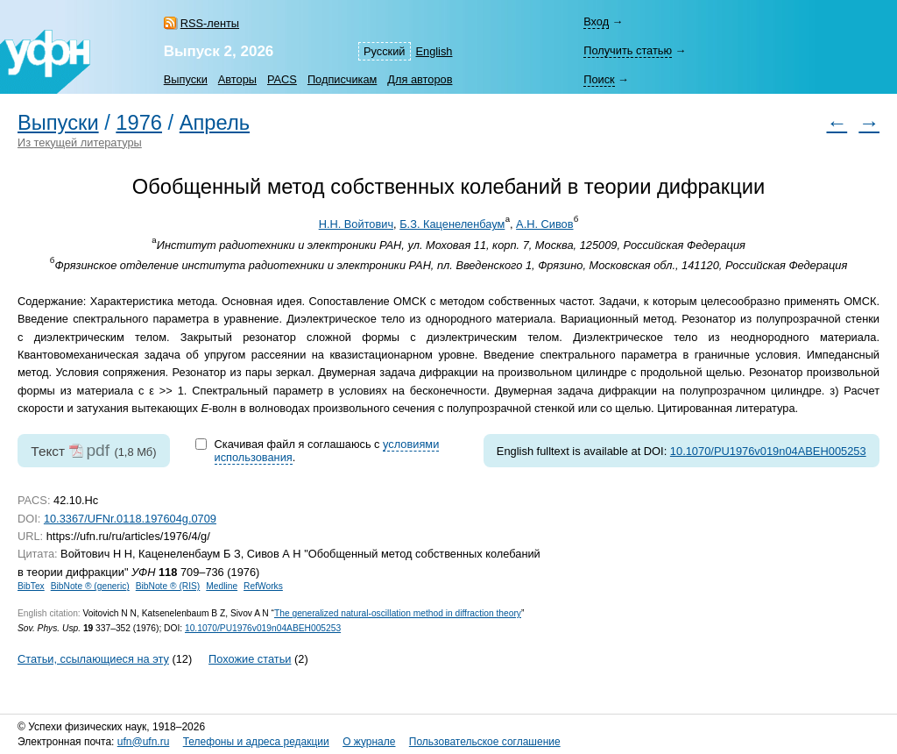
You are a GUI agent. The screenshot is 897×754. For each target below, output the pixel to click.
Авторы (237, 79)
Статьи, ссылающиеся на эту (93, 658)
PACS (282, 79)
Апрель (215, 122)
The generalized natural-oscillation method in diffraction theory (397, 613)
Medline (221, 586)
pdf (97, 450)
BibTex (31, 586)
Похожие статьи (249, 658)
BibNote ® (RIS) (168, 586)
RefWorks (263, 586)
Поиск (598, 79)
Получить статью (627, 50)
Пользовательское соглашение (485, 742)
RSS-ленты (209, 23)
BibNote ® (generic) (90, 586)
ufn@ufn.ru (143, 742)
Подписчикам (342, 79)
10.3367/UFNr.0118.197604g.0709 (130, 518)
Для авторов (419, 79)
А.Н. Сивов (544, 224)
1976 (139, 122)
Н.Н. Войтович (356, 224)
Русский (384, 51)
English (434, 51)
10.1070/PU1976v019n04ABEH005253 (768, 451)
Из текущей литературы (80, 142)
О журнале (369, 742)
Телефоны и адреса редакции (256, 742)
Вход (596, 21)
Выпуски (186, 79)
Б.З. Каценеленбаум (452, 224)
